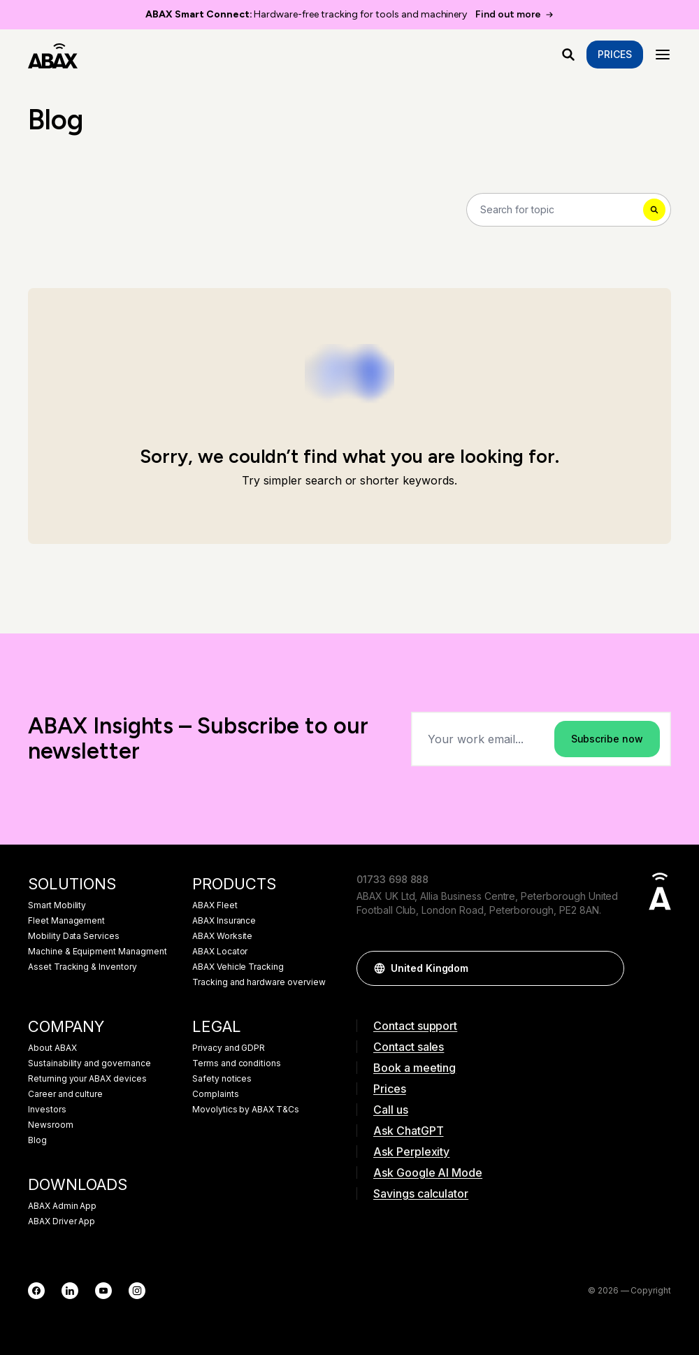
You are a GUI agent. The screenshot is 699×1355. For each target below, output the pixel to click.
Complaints (215, 1094)
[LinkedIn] (70, 1290)
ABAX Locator (219, 951)
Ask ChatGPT (408, 1130)
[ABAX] (53, 55)
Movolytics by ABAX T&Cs (245, 1109)
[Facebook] (36, 1290)
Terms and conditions (236, 1063)
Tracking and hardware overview (259, 982)
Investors (47, 1109)
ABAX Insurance (224, 921)
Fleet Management (66, 921)
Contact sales (408, 1046)
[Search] (568, 210)
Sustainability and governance (89, 1063)
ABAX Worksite (222, 936)
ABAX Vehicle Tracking (238, 967)
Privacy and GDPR (228, 1048)
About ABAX (52, 1048)
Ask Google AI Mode (427, 1172)
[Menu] (662, 54)
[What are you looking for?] (568, 54)
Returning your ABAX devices (87, 1079)
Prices (615, 54)
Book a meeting (414, 1067)
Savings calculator (420, 1193)
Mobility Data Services (74, 936)
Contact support (415, 1025)
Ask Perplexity (411, 1151)
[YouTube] (103, 1290)
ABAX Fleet (215, 905)
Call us (390, 1109)
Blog (37, 1140)
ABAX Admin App (62, 1206)
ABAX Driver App (61, 1221)
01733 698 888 (392, 879)
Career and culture (65, 1094)
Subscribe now (607, 739)
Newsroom (50, 1125)
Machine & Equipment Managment (97, 951)
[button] (607, 968)
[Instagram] (137, 1290)
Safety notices (222, 1079)
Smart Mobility (57, 905)
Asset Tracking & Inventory (82, 967)
